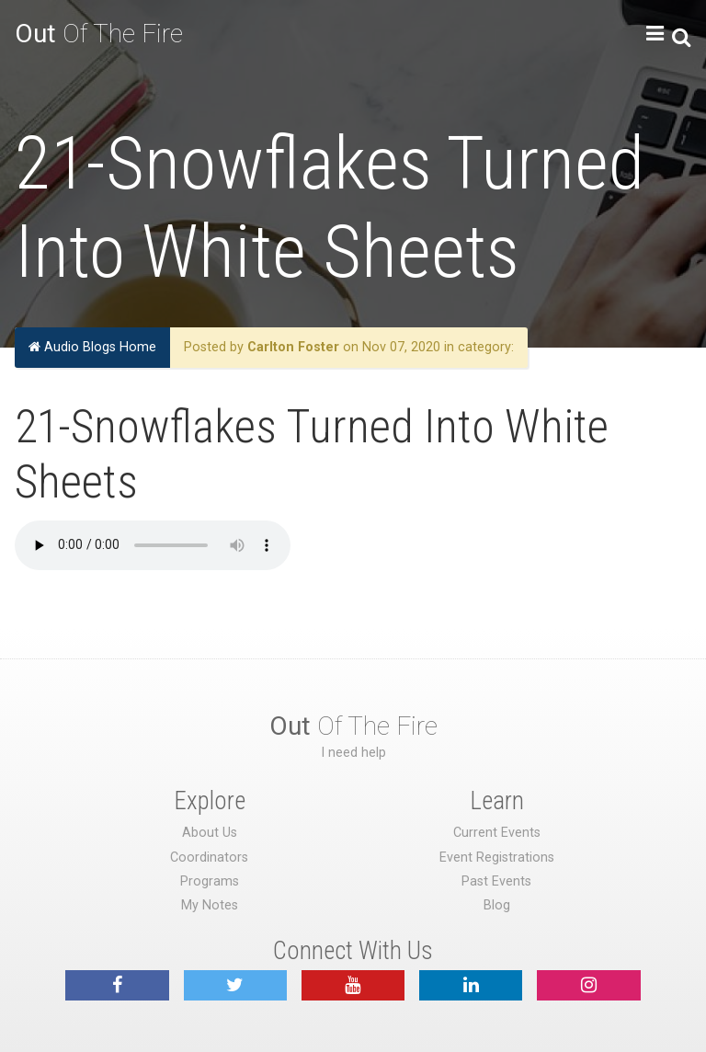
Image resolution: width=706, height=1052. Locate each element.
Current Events (497, 832)
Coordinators (209, 857)
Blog (497, 905)
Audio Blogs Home (92, 347)
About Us (209, 832)
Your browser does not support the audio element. (152, 545)
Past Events (496, 881)
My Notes (209, 905)
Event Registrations (496, 857)
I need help (353, 752)
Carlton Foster (293, 347)
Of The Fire (99, 33)
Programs (209, 881)
